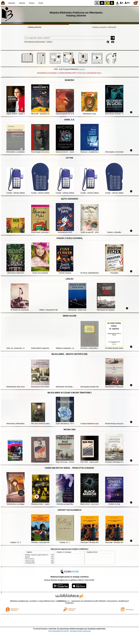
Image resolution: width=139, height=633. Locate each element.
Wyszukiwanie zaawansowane (34, 42)
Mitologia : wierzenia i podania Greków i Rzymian (38, 555)
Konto (40, 3)
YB (107, 3)
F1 (121, 3)
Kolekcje (49, 42)
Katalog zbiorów (34, 27)
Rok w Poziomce (29, 559)
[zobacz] (81, 69)
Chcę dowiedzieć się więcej (58, 631)
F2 (127, 3)
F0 (117, 3)
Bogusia (27, 557)
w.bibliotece (62, 601)
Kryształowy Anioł (30, 563)
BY (111, 3)
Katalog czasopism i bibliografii (104, 27)
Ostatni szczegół (29, 561)
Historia (22, 3)
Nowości (11, 3)
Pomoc (31, 3)
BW (102, 3)
